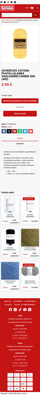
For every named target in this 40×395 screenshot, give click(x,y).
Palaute (8, 305)
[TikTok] (8, 2)
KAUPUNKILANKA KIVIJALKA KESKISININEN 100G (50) (10, 282)
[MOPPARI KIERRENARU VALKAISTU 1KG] (10, 204)
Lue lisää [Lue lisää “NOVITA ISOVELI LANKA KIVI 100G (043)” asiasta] (34, 287)
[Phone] (15, 2)
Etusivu (3, 20)
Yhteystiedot (30, 301)
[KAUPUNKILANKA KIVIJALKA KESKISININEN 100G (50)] (10, 271)
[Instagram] (5, 2)
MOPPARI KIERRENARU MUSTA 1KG (10, 249)
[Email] (11, 2)
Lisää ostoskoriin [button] (14, 221)
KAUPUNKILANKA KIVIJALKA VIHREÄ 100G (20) (30, 249)
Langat (13, 20)
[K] (38, 8)
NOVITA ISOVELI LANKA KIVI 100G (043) (30, 282)
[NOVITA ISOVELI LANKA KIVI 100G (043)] (30, 271)
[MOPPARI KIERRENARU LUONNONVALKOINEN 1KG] (30, 204)
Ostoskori (18, 301)
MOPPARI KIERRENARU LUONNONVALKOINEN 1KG (30, 216)
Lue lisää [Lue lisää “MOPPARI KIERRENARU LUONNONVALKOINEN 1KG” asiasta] (34, 221)
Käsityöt (8, 20)
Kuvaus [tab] (20, 138)
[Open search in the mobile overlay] (20, 15)
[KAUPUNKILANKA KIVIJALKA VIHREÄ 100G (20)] (30, 238)
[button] (3, 131)
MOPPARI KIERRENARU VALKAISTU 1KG (10, 216)
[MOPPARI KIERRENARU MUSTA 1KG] (10, 238)
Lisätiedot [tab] (20, 144)
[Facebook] (1, 2)
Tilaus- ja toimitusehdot (24, 305)
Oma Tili (7, 301)
